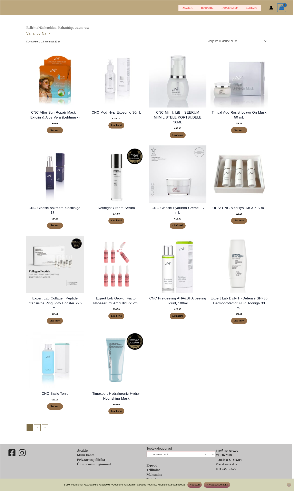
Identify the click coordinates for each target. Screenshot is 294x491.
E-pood (152, 470)
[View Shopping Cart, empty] (281, 7)
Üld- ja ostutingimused (94, 468)
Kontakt (253, 8)
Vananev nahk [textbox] (177, 458)
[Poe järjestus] (237, 41)
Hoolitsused (235, 8)
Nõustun (194, 484)
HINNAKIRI (216, 8)
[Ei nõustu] (289, 485)
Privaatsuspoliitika (91, 464)
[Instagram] (22, 457)
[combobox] (181, 459)
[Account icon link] (271, 8)
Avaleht (201, 8)
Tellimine (153, 475)
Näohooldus (47, 28)
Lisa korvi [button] (55, 130)
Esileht (31, 28)
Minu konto (86, 459)
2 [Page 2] (37, 432)
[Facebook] (12, 457)
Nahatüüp (65, 28)
